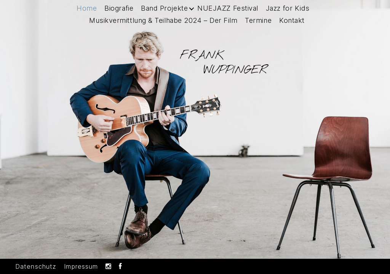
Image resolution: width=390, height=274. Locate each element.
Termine (258, 29)
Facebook (120, 266)
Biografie (118, 17)
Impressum (81, 266)
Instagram (108, 266)
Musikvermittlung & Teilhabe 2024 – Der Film (163, 29)
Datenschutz (35, 266)
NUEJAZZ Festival (227, 17)
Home (87, 17)
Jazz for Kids (288, 17)
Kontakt (292, 29)
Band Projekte (164, 17)
